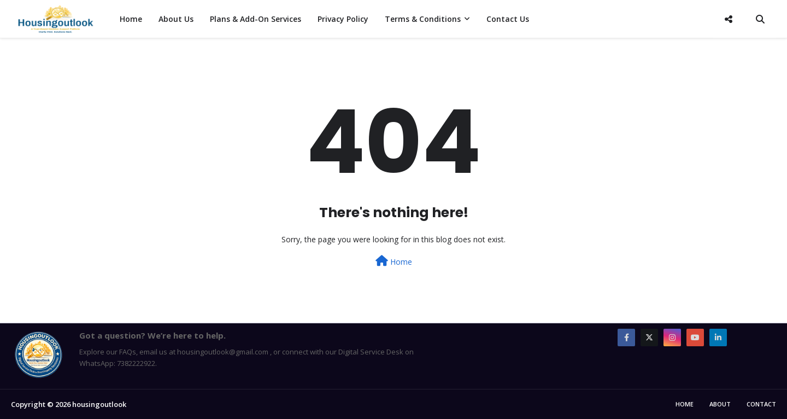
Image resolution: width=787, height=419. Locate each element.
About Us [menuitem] (175, 19)
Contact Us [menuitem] (507, 19)
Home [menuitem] (131, 19)
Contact (761, 404)
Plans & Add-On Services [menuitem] (255, 19)
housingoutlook (99, 404)
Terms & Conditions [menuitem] (423, 19)
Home (393, 261)
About (720, 404)
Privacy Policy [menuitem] (343, 19)
